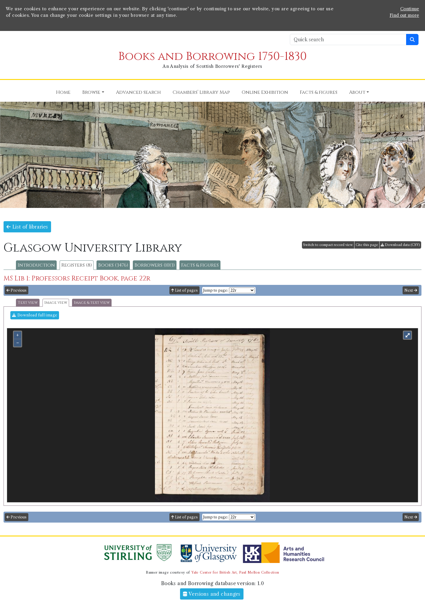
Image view (55, 302)
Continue (409, 9)
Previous (16, 290)
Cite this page (367, 245)
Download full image (34, 315)
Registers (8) (76, 265)
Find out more (404, 15)
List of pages (184, 290)
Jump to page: (215, 290)
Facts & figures (200, 265)
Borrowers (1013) (155, 265)
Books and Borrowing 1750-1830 (212, 56)
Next (410, 290)
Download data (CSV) (400, 245)
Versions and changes (212, 594)
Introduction (36, 265)
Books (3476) (113, 265)
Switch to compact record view (328, 245)
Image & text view (92, 302)
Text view (28, 302)
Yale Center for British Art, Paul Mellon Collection (235, 572)
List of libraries (27, 227)
